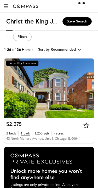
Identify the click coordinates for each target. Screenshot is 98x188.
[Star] (86, 125)
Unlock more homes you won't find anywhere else (46, 174)
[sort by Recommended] (60, 49)
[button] (6, 6)
